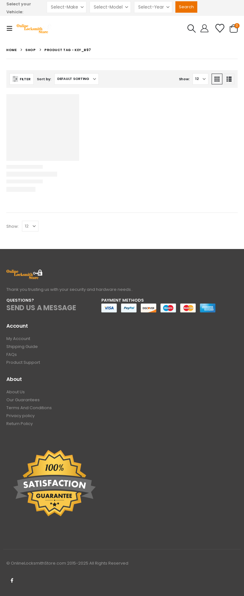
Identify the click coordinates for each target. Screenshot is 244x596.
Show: (184, 79)
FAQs (11, 354)
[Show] (200, 79)
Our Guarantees (23, 400)
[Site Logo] (34, 28)
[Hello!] (204, 28)
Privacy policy (20, 416)
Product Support (23, 362)
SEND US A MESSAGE (41, 308)
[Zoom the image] (24, 273)
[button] (11, 28)
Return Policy (19, 424)
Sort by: (44, 79)
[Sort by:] (76, 79)
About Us (15, 392)
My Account (18, 339)
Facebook (12, 580)
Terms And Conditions (29, 408)
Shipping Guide (22, 347)
